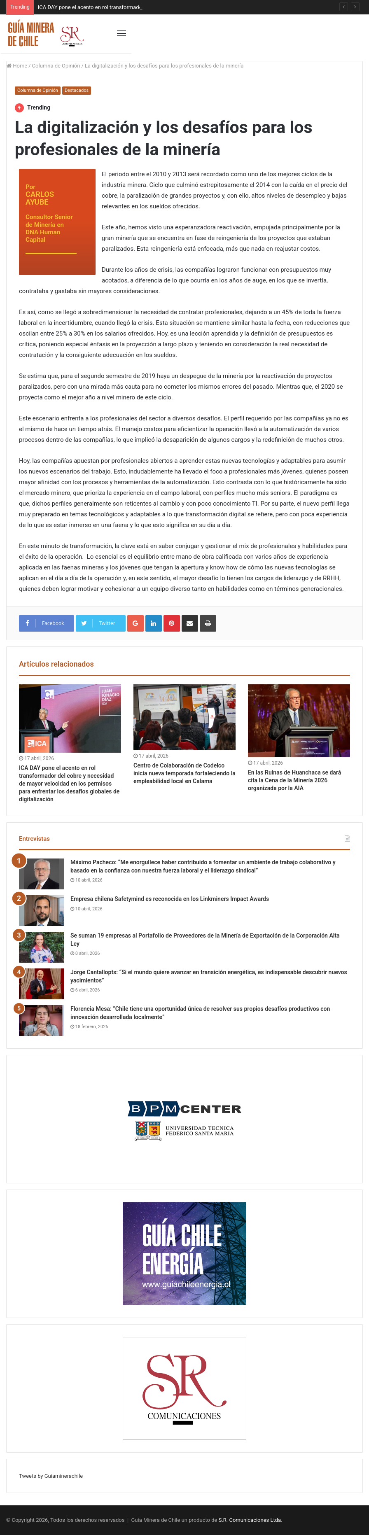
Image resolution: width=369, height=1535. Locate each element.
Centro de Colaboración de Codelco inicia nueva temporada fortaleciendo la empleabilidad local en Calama (184, 773)
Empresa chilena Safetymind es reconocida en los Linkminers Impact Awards (169, 899)
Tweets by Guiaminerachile (51, 1476)
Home (17, 66)
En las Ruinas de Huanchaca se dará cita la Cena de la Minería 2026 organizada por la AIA (294, 780)
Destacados (77, 90)
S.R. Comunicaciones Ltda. (251, 1520)
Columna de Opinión (56, 66)
